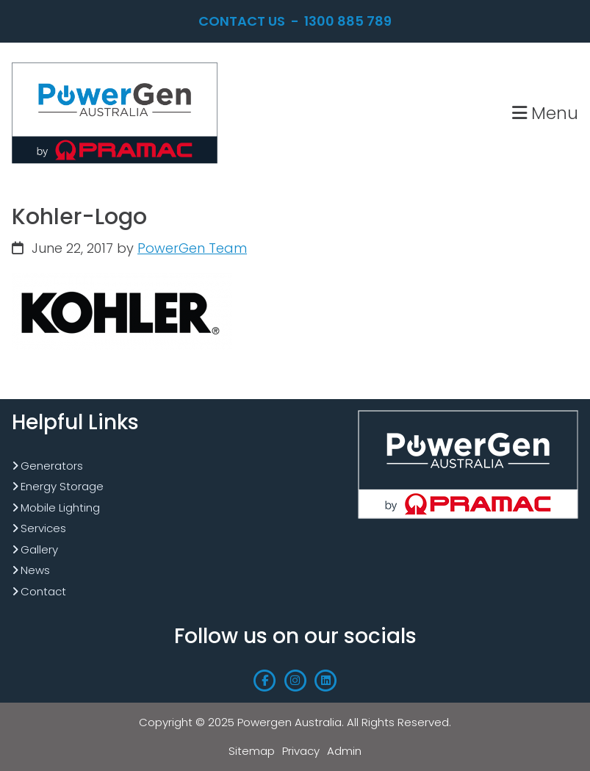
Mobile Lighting (60, 507)
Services (43, 528)
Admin (344, 751)
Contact (43, 591)
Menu (545, 113)
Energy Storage (62, 486)
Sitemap (252, 751)
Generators (52, 465)
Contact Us (241, 21)
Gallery (39, 549)
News (35, 570)
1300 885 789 (348, 21)
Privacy (301, 751)
